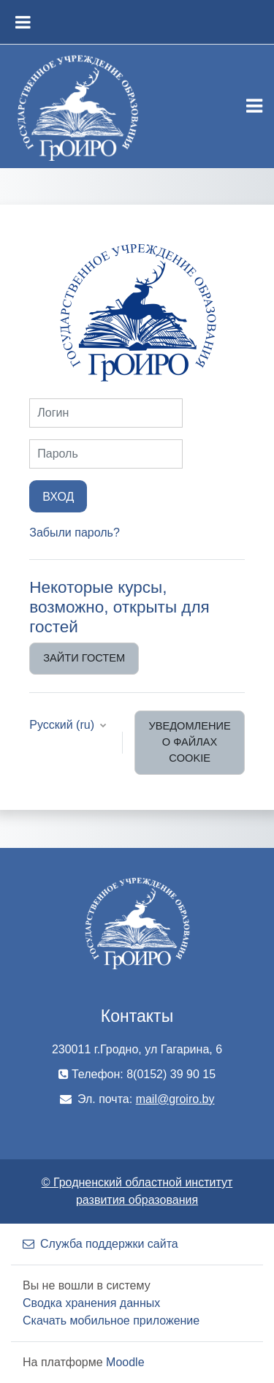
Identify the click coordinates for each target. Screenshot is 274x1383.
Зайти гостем (84, 658)
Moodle (125, 1362)
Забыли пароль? (74, 532)
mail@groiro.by (175, 1099)
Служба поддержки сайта (100, 1244)
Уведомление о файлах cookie (189, 742)
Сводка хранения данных (91, 1303)
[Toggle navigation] (254, 106)
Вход (58, 496)
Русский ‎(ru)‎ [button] (63, 725)
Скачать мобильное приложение (111, 1320)
